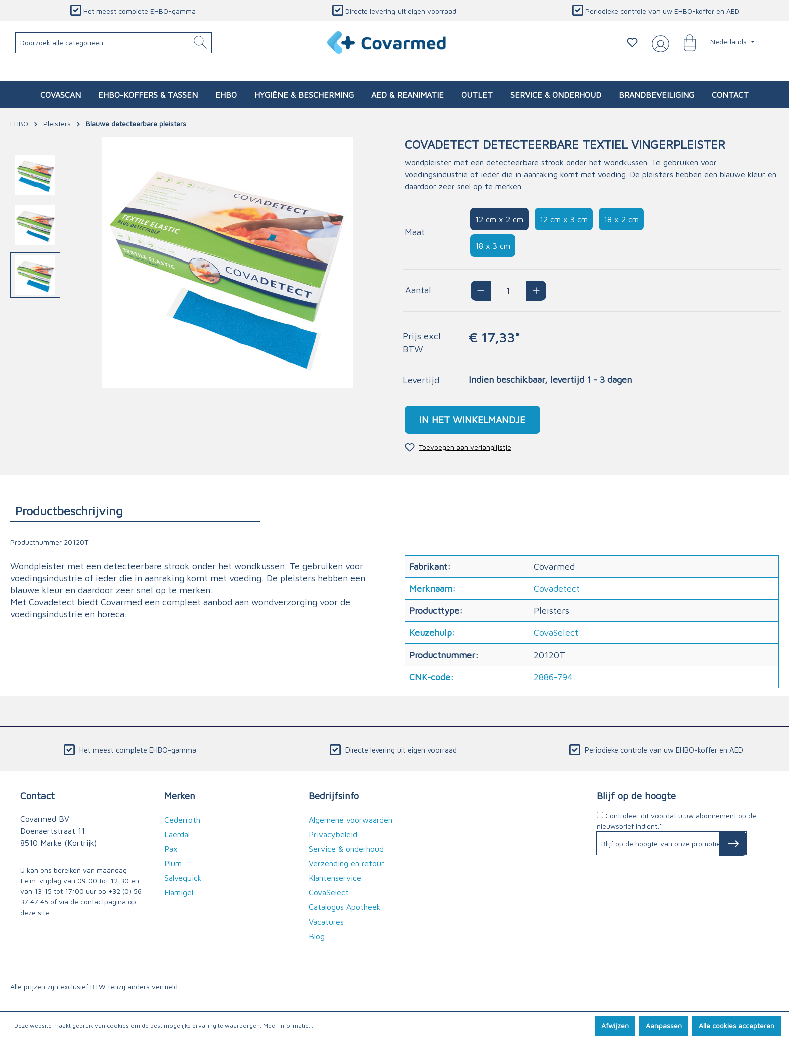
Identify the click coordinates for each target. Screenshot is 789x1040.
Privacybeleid (333, 834)
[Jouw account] (658, 43)
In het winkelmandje (472, 419)
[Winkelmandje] (684, 42)
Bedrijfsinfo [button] (334, 795)
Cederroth (182, 819)
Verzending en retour (346, 863)
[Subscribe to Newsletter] (733, 844)
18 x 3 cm (492, 245)
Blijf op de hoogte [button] (636, 795)
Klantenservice (335, 877)
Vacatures (326, 921)
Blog (317, 936)
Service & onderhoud (346, 848)
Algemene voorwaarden (350, 819)
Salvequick (183, 877)
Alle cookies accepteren (736, 1025)
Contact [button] (37, 795)
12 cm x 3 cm (564, 219)
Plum (173, 863)
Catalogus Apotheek (345, 907)
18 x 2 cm (621, 219)
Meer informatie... (288, 1025)
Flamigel (178, 892)
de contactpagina (98, 901)
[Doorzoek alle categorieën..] (114, 43)
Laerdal (177, 834)
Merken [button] (179, 795)
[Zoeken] (200, 43)
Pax (171, 848)
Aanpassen (664, 1025)
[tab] (135, 511)
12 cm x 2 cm (499, 219)
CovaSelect (329, 892)
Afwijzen (615, 1025)
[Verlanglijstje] (632, 42)
